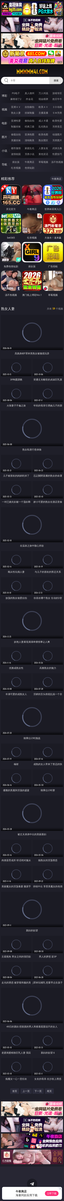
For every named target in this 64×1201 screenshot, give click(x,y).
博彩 (4, 96)
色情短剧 (29, 167)
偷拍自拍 (29, 120)
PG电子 (16, 93)
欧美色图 (43, 134)
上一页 (26, 1091)
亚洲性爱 (16, 120)
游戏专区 (57, 93)
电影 (4, 123)
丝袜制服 (29, 112)
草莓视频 (43, 162)
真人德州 (29, 93)
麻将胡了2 (15, 99)
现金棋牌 (43, 99)
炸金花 (29, 99)
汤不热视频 (57, 162)
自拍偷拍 (29, 107)
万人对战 (43, 93)
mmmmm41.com (32, 71)
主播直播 (43, 112)
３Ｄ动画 (57, 107)
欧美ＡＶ (43, 107)
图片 (4, 137)
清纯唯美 (29, 140)
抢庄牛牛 (57, 99)
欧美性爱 (57, 120)
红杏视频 (16, 167)
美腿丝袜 (16, 140)
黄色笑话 (43, 154)
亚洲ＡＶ (16, 107)
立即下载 (51, 1193)
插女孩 (15, 162)
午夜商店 (29, 162)
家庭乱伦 (29, 148)
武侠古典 (57, 148)
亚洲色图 (29, 134)
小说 (4, 151)
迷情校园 (16, 154)
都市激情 (16, 148)
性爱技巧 (57, 154)
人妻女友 (43, 148)
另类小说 (29, 154)
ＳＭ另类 (57, 112)
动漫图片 (57, 134)
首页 (14, 1091)
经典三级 (29, 126)
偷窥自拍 (16, 134)
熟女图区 (43, 140)
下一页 (38, 1091)
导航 (4, 164)
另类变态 (57, 126)
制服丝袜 (16, 126)
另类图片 (57, 140)
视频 (4, 109)
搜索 (56, 80)
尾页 (49, 1091)
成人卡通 (43, 120)
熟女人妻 (16, 112)
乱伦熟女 (43, 126)
